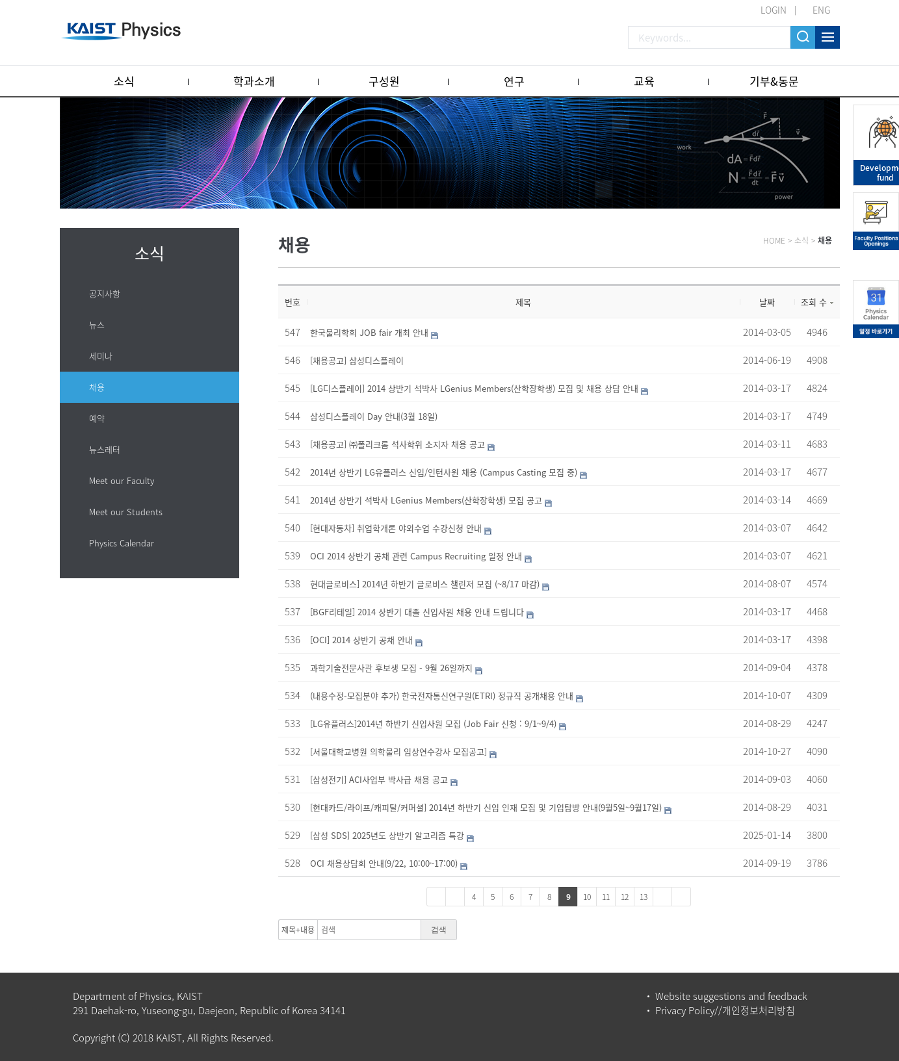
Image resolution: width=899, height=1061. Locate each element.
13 (643, 896)
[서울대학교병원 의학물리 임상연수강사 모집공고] (398, 751)
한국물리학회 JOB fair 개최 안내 (369, 332)
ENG (821, 9)
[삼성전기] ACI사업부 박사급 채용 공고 (379, 779)
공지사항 (104, 293)
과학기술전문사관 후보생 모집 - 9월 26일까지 (391, 667)
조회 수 (817, 302)
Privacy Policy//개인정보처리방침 (725, 1010)
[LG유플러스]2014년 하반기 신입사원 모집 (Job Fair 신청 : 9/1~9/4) (433, 723)
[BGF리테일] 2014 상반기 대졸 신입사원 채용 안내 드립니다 (417, 612)
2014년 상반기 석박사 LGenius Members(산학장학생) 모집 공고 (426, 500)
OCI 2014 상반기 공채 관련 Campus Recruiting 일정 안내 (416, 556)
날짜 (767, 302)
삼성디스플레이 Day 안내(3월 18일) (373, 416)
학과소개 (254, 81)
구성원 (384, 81)
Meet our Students (126, 511)
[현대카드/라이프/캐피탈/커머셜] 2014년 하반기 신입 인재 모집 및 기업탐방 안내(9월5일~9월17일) (486, 807)
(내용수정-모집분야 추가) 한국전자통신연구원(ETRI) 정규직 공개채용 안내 (441, 695)
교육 (644, 81)
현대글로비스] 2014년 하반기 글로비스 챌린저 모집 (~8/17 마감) (425, 584)
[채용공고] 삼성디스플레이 (357, 360)
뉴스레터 (104, 449)
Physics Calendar (121, 543)
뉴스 (97, 324)
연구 (514, 81)
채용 (97, 387)
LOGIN (774, 9)
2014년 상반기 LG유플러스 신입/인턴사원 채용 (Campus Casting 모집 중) (443, 472)
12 (625, 896)
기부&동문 (774, 81)
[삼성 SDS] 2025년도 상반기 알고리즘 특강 (387, 835)
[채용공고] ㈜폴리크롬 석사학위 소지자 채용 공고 (397, 444)
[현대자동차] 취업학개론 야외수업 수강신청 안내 (396, 528)
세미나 (100, 356)
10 (587, 896)
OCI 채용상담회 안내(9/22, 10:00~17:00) (384, 863)
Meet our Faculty (121, 480)
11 (606, 896)
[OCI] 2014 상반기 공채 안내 (361, 639)
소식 (124, 81)
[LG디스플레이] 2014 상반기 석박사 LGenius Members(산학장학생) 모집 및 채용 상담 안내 (474, 388)
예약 (97, 418)
